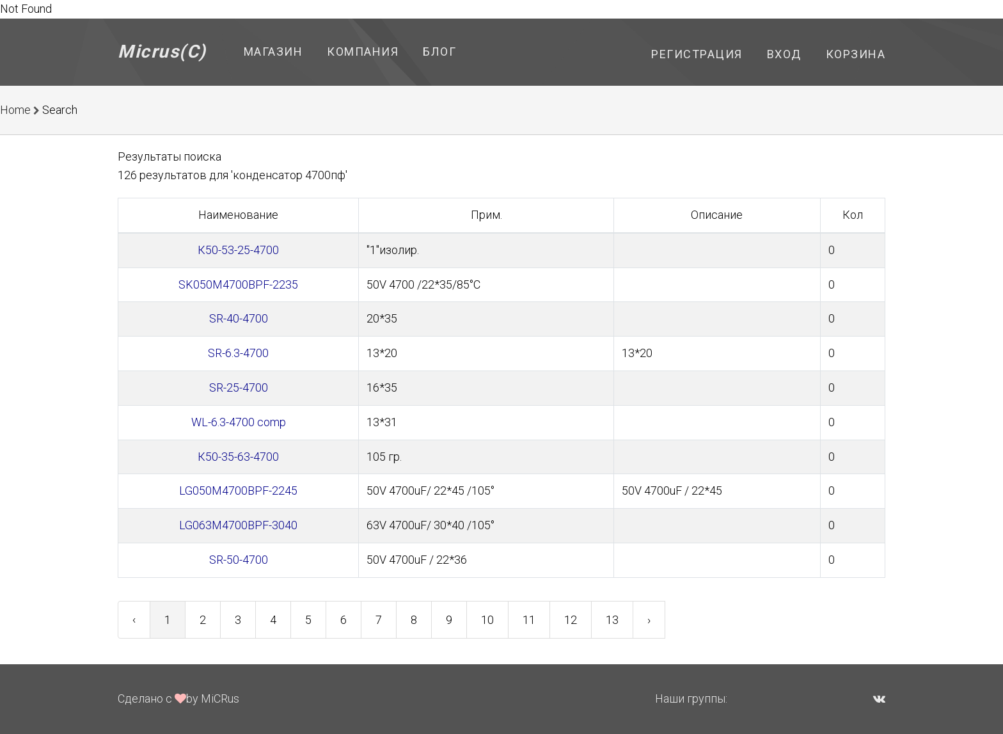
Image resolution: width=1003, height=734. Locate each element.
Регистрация (697, 54)
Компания (363, 51)
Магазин (273, 51)
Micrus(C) (162, 51)
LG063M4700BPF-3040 (238, 525)
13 (612, 619)
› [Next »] (649, 619)
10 (487, 619)
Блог (439, 51)
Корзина (856, 54)
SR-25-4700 (238, 387)
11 (529, 619)
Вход (784, 54)
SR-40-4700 (238, 318)
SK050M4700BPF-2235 (238, 284)
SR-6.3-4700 (238, 353)
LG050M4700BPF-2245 (238, 490)
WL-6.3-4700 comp (238, 422)
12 (570, 619)
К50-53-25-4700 (238, 250)
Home (15, 109)
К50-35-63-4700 (238, 456)
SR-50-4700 (238, 559)
